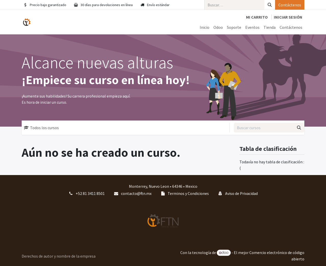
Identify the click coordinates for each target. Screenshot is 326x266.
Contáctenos (289, 4)
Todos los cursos (41, 127)
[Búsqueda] (269, 5)
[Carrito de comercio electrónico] (257, 17)
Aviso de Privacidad (241, 193)
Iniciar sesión (288, 17)
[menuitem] (204, 27)
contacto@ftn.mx (136, 193)
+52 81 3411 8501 (90, 193)
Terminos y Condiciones (188, 193)
